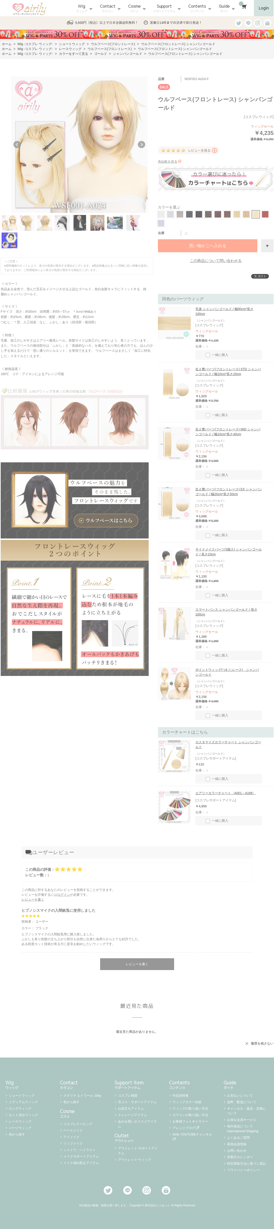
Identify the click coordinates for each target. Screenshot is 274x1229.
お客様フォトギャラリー (190, 1121)
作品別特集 (180, 1095)
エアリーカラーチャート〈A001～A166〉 (225, 793)
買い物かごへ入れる (207, 245)
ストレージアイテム (132, 1115)
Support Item (137, 1084)
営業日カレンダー (240, 1157)
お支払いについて (240, 1095)
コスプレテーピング (77, 1124)
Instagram (146, 1190)
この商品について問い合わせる (216, 261)
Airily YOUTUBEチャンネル (192, 1137)
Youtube (166, 1190)
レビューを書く (33, 899)
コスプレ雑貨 (127, 1095)
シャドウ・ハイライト (79, 1150)
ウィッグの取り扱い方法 (190, 1108)
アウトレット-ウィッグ (134, 1159)
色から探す (17, 1134)
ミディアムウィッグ (23, 1102)
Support (164, 8)
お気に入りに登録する (267, 245)
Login (264, 8)
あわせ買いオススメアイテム (137, 1124)
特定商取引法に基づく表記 (246, 1163)
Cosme (134, 8)
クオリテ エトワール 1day (82, 1095)
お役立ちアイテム (131, 1108)
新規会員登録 (236, 1144)
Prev (17, 144)
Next (141, 144)
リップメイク (73, 1143)
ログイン (63, 894)
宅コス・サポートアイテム (137, 1102)
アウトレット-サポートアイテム (138, 1150)
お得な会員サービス (241, 1120)
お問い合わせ (236, 1150)
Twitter (108, 1190)
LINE (127, 1190)
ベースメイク (73, 1130)
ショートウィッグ (22, 1095)
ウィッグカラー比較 (187, 1102)
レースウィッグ (20, 1121)
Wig (81, 8)
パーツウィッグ (20, 1128)
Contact (107, 8)
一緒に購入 (217, 355)
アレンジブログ (185, 1128)
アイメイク (71, 1137)
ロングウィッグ (20, 1108)
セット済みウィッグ (23, 1115)
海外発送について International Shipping (242, 1128)
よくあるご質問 (238, 1137)
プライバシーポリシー (243, 1170)
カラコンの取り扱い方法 (190, 1115)
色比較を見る (169, 161)
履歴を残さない (262, 1043)
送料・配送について (241, 1102)
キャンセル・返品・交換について (246, 1111)
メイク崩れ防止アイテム (81, 1163)
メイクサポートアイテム (81, 1156)
